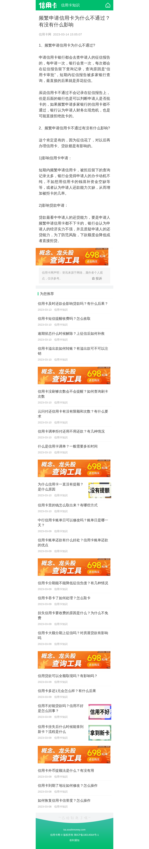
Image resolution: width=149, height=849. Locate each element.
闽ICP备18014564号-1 (86, 834)
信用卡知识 (70, 5)
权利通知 (74, 840)
